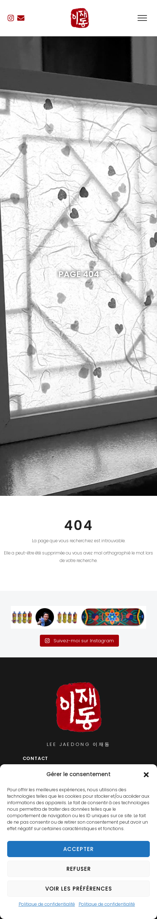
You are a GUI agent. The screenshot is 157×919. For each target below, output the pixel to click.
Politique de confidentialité (47, 904)
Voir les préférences (78, 888)
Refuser (78, 869)
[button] (146, 774)
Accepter (78, 849)
